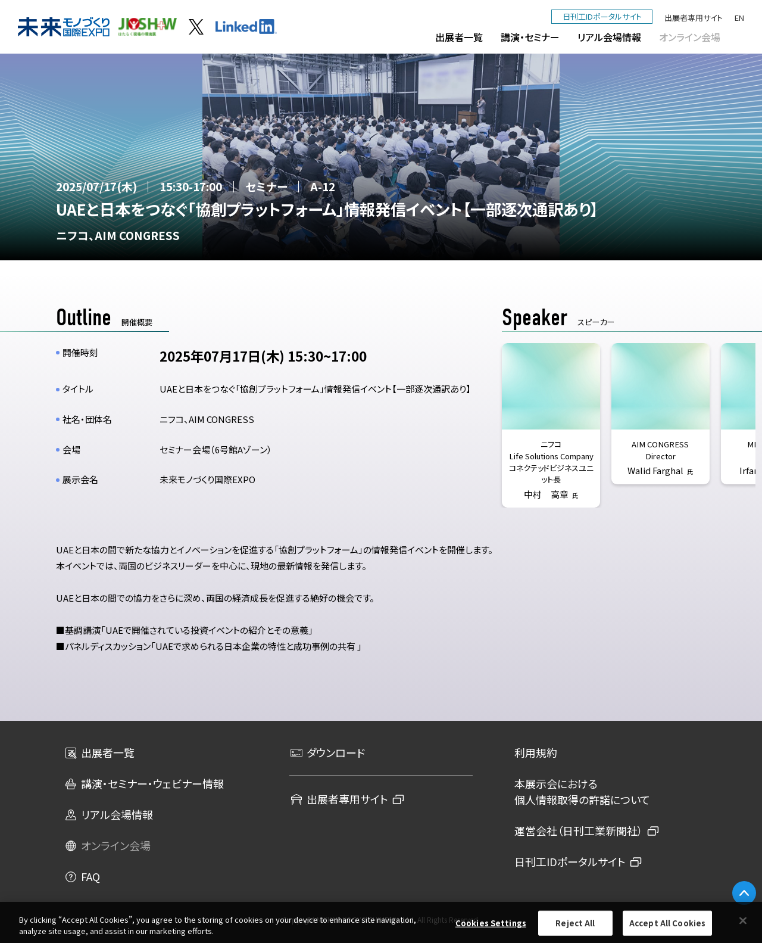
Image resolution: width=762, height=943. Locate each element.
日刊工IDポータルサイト (602, 16)
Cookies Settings (490, 923)
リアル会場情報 (609, 37)
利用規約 (535, 752)
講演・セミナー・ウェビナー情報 (144, 783)
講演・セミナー (530, 37)
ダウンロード (327, 752)
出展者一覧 (459, 37)
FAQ (82, 876)
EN (739, 17)
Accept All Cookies (667, 923)
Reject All (575, 923)
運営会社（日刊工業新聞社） (578, 830)
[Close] (743, 921)
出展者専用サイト (693, 17)
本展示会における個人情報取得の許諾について (582, 791)
